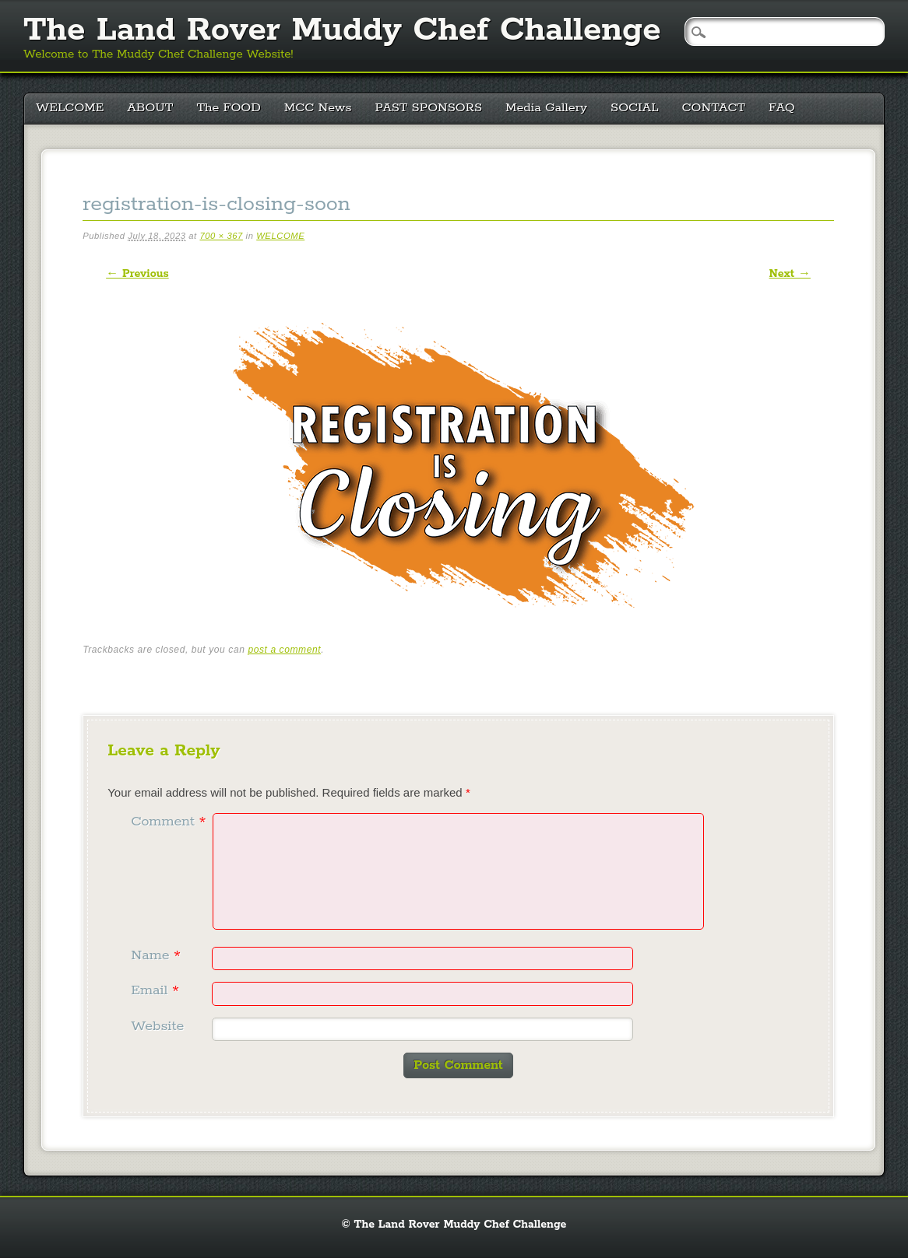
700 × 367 (220, 235)
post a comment (284, 649)
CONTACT (714, 108)
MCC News (318, 108)
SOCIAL (635, 108)
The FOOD (228, 108)
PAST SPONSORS (429, 108)
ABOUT (150, 108)
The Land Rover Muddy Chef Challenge (342, 30)
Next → (790, 274)
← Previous (137, 274)
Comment (170, 821)
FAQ (782, 108)
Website (157, 1026)
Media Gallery (546, 108)
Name (158, 955)
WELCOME (70, 108)
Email (157, 990)
